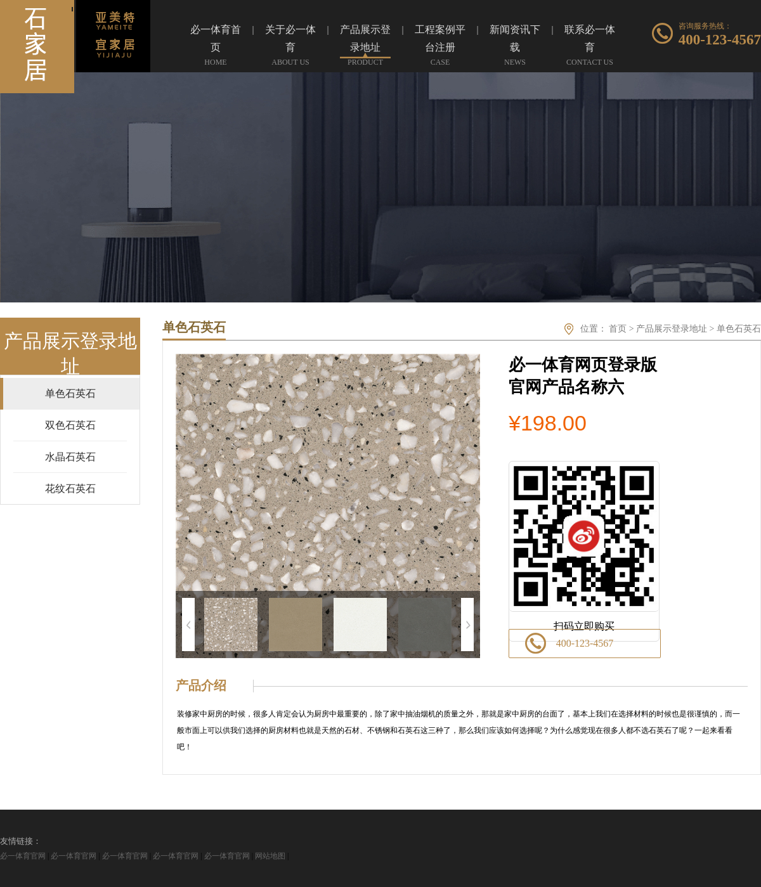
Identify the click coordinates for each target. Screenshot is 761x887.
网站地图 (270, 855)
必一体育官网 (23, 855)
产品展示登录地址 (671, 328)
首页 (618, 328)
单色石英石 (739, 328)
